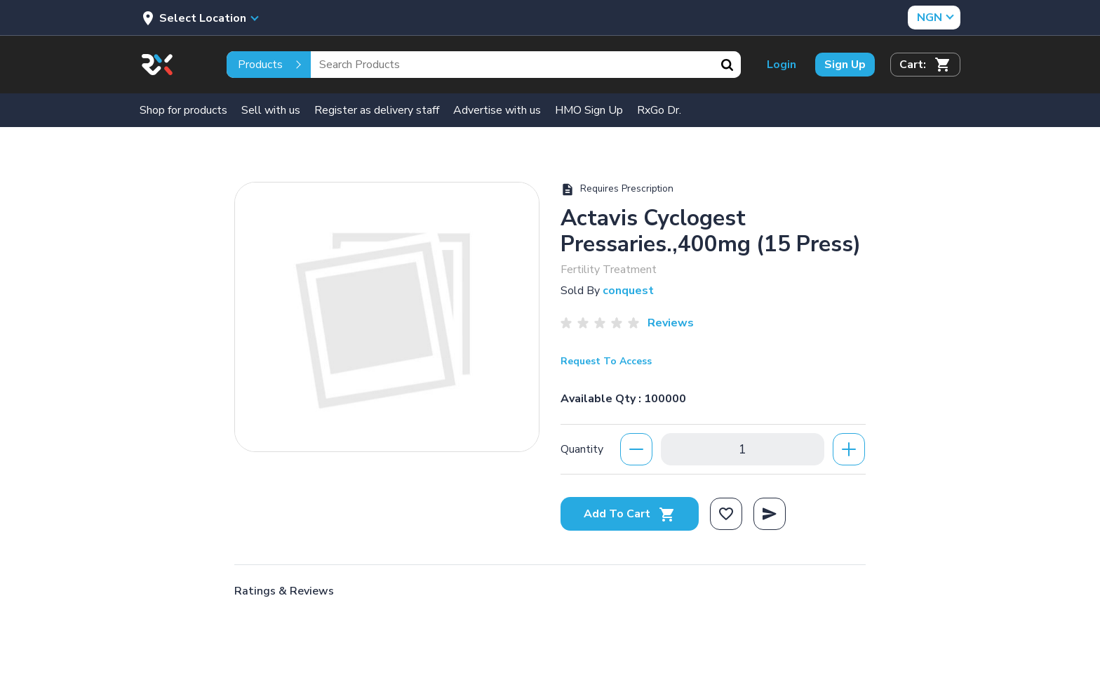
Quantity (582, 449)
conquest (628, 290)
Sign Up (845, 64)
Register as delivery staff (376, 110)
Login (781, 64)
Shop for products (183, 110)
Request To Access (606, 361)
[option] (387, 317)
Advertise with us (497, 110)
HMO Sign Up (589, 110)
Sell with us (270, 110)
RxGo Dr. (659, 110)
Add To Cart (630, 514)
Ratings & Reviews (284, 591)
